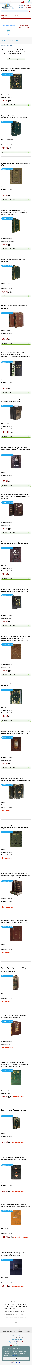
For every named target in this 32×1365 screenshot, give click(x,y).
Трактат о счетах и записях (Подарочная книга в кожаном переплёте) (14, 1016)
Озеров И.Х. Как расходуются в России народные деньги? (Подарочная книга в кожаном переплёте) (14, 212)
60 (19, 1301)
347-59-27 (25, 5)
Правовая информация (16, 1339)
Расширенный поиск (7, 45)
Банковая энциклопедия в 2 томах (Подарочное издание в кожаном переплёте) (15, 779)
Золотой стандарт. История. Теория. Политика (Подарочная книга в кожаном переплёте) (14, 1159)
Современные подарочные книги (23, 24)
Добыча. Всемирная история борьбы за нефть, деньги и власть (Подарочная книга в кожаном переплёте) (15, 449)
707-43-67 (25, 7)
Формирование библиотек (8, 1331)
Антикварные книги (9, 23)
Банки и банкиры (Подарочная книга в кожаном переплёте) (13, 1111)
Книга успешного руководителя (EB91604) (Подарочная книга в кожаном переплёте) (14, 590)
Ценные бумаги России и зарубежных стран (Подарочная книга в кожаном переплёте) (15, 732)
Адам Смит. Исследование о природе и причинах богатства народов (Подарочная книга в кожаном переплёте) (14, 1064)
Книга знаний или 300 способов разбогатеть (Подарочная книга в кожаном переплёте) (15, 164)
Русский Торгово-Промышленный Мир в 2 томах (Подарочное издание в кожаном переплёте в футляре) (14, 969)
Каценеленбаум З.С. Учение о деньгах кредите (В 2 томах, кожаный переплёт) (14, 116)
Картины (8, 32)
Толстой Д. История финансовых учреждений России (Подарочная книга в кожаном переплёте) (16, 259)
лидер (16, 1335)
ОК (16, 1358)
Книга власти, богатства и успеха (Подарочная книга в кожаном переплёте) (14, 543)
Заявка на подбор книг (16, 59)
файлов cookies (16, 1355)
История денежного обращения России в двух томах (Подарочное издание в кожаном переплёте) (15, 496)
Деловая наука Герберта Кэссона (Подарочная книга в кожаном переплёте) (14, 827)
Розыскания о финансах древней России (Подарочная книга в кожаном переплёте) (14, 921)
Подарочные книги (22, 1329)
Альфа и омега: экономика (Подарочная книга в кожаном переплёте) (14, 401)
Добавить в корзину (15, 105)
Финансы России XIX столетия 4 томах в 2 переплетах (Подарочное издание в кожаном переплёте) (15, 307)
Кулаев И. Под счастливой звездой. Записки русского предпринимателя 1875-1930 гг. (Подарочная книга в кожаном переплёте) (15, 638)
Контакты (27, 1331)
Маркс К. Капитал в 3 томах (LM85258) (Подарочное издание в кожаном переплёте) (15, 1205)
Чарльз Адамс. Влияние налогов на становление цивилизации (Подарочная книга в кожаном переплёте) (14, 1253)
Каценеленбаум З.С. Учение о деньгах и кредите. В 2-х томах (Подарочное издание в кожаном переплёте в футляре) (15, 875)
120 (21, 1301)
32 (17, 1301)
